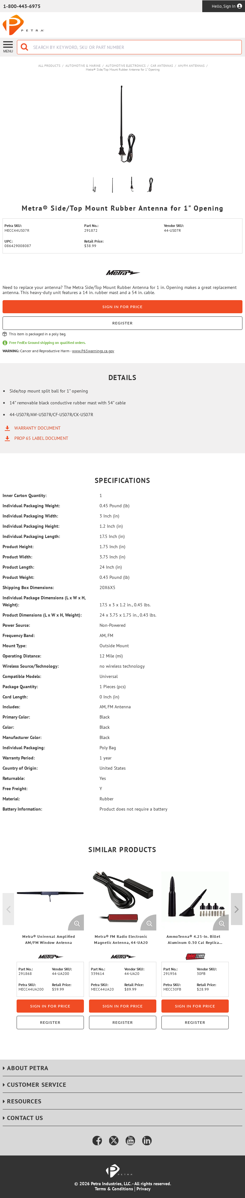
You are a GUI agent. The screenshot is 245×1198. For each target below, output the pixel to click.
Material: (11, 799)
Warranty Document (37, 428)
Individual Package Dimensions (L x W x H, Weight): (44, 601)
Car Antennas (162, 66)
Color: (8, 727)
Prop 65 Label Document (41, 438)
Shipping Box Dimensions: (28, 587)
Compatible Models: (22, 676)
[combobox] (129, 47)
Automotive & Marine (82, 66)
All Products (49, 66)
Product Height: (18, 546)
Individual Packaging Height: (31, 526)
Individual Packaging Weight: (31, 506)
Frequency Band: (19, 635)
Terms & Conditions (114, 1189)
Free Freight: (15, 788)
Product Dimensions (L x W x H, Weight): (42, 615)
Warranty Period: (19, 758)
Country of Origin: (20, 768)
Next (236, 909)
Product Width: (17, 557)
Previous (8, 909)
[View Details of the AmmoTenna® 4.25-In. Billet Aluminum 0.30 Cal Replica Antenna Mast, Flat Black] (195, 896)
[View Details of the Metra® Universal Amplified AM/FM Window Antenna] (50, 896)
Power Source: (16, 625)
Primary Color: (16, 717)
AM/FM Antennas (191, 66)
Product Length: (18, 567)
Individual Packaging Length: (31, 536)
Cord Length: (15, 697)
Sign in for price (122, 306)
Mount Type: (14, 646)
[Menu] (8, 46)
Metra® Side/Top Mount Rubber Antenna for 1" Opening (123, 69)
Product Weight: (18, 577)
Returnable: (14, 778)
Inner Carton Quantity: (25, 495)
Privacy (144, 1189)
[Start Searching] (25, 47)
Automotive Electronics (125, 66)
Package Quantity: (20, 686)
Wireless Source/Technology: (31, 666)
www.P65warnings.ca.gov (93, 350)
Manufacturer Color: (22, 737)
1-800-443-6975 (22, 6)
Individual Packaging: (24, 748)
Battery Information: (22, 809)
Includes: (11, 707)
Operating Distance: (22, 656)
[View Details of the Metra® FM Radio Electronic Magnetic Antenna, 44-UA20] (122, 896)
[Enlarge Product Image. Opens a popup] (76, 922)
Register (122, 323)
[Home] (23, 25)
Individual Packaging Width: (30, 516)
